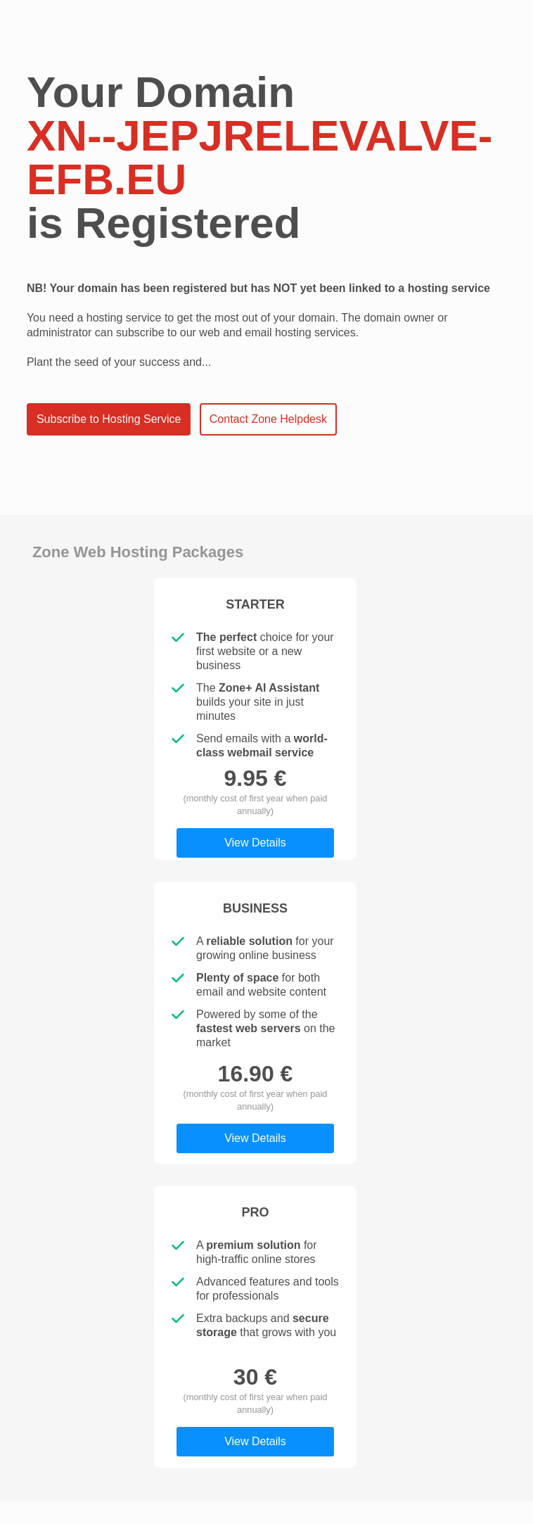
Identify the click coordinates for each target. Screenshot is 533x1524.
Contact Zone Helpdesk (268, 419)
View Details (255, 843)
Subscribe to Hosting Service (109, 419)
